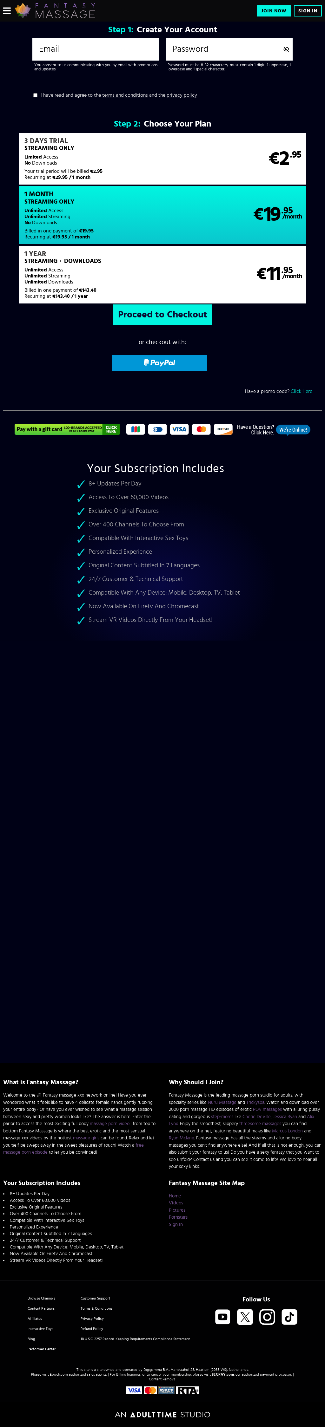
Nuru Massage (222, 1102)
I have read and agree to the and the (119, 95)
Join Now (274, 11)
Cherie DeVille (256, 1116)
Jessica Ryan (285, 1116)
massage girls (86, 1138)
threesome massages (260, 1123)
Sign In (307, 11)
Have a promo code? (278, 341)
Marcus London (287, 1131)
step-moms (222, 1116)
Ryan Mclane (181, 1138)
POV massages (267, 1109)
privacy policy (182, 95)
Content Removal (162, 1379)
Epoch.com (59, 1374)
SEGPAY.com (223, 1374)
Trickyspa (255, 1102)
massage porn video (109, 1123)
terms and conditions (125, 95)
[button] (82, 163)
